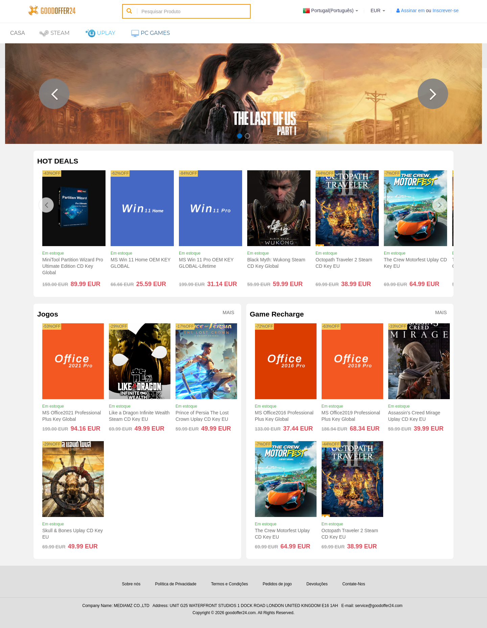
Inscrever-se (446, 10)
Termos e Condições (229, 584)
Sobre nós (131, 584)
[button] (54, 94)
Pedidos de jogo (277, 584)
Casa (17, 33)
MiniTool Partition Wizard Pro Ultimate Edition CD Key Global (72, 266)
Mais (228, 312)
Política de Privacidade (175, 584)
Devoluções (317, 584)
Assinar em (413, 10)
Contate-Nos (353, 584)
